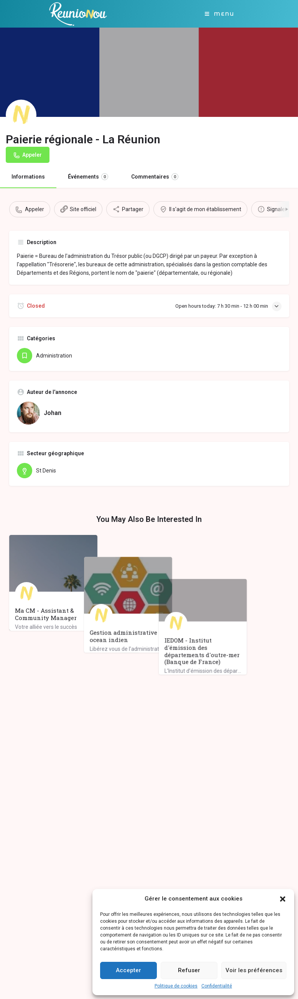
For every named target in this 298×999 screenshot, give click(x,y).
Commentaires (154, 176)
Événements (88, 176)
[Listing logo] (21, 115)
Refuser (189, 970)
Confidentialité (216, 986)
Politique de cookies (176, 986)
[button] (282, 899)
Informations (28, 177)
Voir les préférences (254, 970)
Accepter (128, 970)
